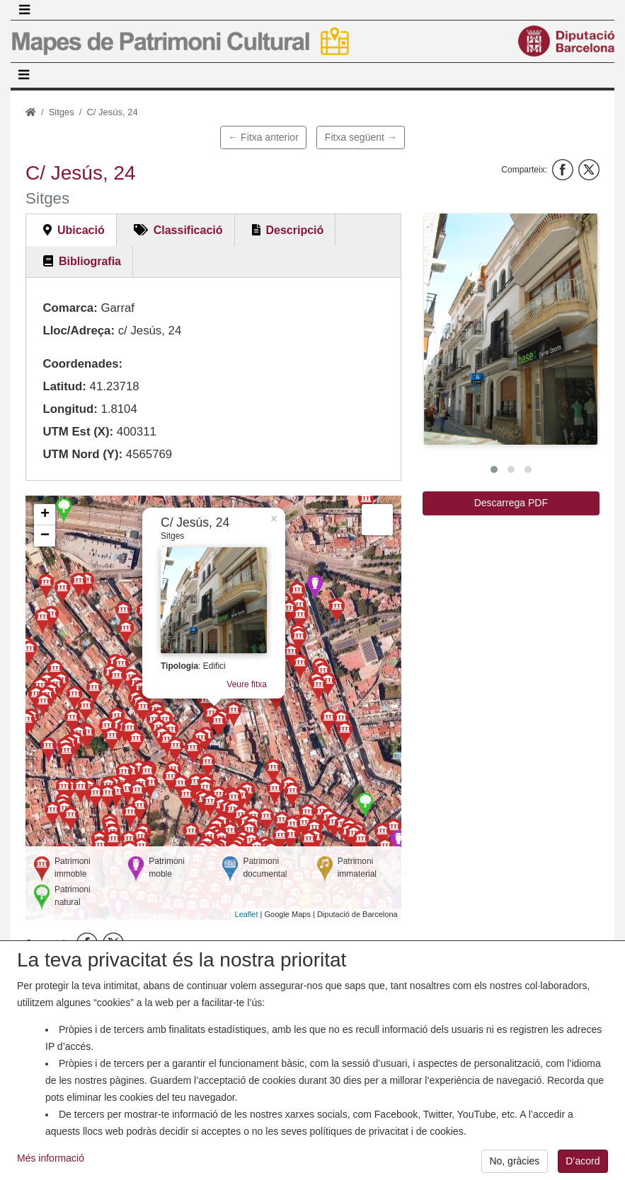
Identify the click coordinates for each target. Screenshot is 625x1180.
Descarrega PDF (511, 502)
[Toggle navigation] (24, 10)
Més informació (50, 1166)
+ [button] (45, 514)
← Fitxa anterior (263, 137)
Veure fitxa (247, 684)
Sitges (61, 112)
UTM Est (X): (77, 431)
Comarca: (69, 308)
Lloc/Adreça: (78, 330)
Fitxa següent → (361, 137)
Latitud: (64, 386)
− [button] (45, 536)
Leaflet (246, 914)
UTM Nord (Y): (82, 454)
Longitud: (69, 409)
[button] (510, 329)
